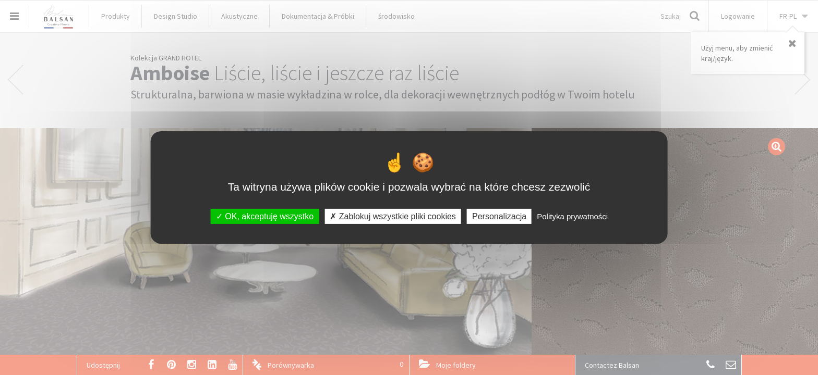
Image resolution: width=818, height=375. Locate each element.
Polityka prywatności (572, 216)
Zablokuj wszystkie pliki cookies (393, 216)
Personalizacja (499, 216)
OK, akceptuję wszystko (265, 216)
